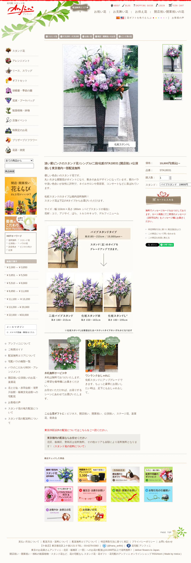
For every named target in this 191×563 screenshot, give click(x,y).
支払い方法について (28, 541)
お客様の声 (178, 18)
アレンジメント (17, 60)
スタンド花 (15, 50)
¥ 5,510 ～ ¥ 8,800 (17, 283)
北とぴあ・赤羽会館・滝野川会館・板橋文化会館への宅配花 (23, 392)
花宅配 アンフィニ (138, 545)
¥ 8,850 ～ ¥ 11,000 (18, 291)
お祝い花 (88, 36)
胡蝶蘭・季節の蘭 (18, 90)
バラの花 (24, 243)
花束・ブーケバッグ (20, 100)
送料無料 (12, 240)
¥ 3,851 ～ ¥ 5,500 (17, 275)
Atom (159, 554)
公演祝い (12, 243)
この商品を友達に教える (159, 238)
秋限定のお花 (16, 129)
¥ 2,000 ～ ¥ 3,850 (17, 267)
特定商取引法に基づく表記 (114, 541)
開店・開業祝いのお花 (106, 36)
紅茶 (10, 250)
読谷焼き (12, 247)
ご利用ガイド (15, 349)
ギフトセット (16, 80)
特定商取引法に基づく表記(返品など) (164, 229)
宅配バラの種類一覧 (19, 361)
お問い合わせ (166, 541)
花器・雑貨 (15, 149)
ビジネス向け (26, 247)
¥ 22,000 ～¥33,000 (18, 314)
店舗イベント (16, 120)
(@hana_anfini (112, 545)
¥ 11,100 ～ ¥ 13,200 (18, 299)
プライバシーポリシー (143, 541)
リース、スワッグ (18, 70)
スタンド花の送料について (69, 446)
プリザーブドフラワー (21, 139)
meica (177, 554)
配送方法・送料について (55, 541)
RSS (154, 554)
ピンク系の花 (126, 36)
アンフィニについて (19, 343)
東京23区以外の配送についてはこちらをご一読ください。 (77, 430)
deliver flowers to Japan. (147, 550)
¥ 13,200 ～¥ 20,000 (71, 36)
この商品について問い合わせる (162, 234)
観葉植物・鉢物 (17, 110)
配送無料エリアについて (21, 355)
